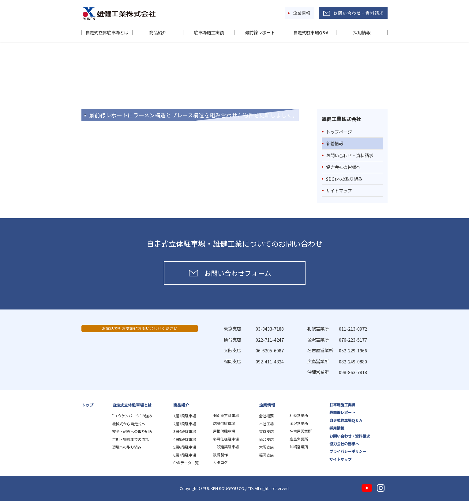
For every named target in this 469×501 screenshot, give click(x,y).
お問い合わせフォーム (237, 273)
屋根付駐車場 (224, 431)
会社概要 (266, 416)
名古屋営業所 (301, 431)
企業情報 (301, 13)
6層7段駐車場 (184, 455)
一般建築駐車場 (226, 447)
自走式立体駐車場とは (106, 32)
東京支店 (266, 431)
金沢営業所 (299, 423)
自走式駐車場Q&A (310, 32)
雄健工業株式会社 (119, 13)
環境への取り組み (126, 447)
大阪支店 (266, 447)
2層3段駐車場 (184, 424)
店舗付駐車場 (224, 423)
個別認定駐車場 (226, 415)
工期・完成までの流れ (130, 439)
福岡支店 (266, 455)
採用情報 (361, 32)
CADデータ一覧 (186, 462)
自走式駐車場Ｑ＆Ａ (345, 420)
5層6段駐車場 (184, 447)
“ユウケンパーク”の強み (132, 416)
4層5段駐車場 (184, 439)
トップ (87, 405)
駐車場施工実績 (209, 32)
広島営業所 (299, 439)
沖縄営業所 (299, 447)
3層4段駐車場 (184, 431)
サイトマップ (339, 190)
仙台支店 (266, 439)
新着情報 (334, 143)
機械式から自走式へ (128, 424)
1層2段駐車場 (184, 416)
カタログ (220, 462)
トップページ (339, 131)
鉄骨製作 (220, 454)
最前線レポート (260, 32)
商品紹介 (157, 32)
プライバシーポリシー (347, 451)
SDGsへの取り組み (344, 179)
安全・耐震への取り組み (132, 431)
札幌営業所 (299, 415)
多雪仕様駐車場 (226, 439)
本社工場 (266, 424)
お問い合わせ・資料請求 (358, 13)
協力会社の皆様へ (343, 167)
